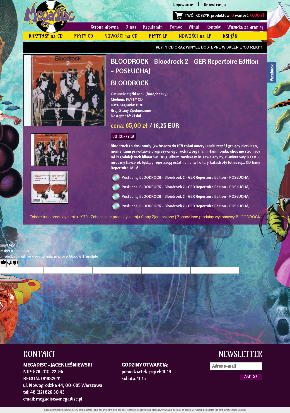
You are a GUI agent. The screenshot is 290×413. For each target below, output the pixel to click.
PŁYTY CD (83, 36)
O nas (131, 27)
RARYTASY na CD (46, 36)
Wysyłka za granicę (245, 27)
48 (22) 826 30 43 (47, 392)
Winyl (194, 27)
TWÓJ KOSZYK (197, 15)
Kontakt (213, 27)
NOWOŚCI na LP (195, 36)
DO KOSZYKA (123, 136)
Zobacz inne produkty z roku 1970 (59, 217)
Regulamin (153, 27)
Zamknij (242, 410)
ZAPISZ (251, 376)
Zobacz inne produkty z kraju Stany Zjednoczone (132, 217)
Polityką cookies (117, 410)
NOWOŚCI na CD (121, 36)
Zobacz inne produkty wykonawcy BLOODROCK (219, 217)
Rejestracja (215, 4)
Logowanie (182, 4)
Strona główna (105, 27)
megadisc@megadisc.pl (59, 399)
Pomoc (175, 27)
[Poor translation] (12, 263)
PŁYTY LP (158, 36)
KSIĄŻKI (231, 36)
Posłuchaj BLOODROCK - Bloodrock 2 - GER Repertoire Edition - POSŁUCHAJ (186, 177)
